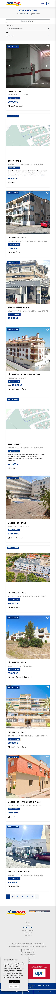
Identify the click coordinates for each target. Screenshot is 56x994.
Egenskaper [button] (28, 927)
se (42, 3)
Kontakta (28, 935)
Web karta (45, 985)
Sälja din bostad (28, 930)
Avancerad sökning (28, 21)
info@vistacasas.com (28, 950)
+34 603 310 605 (28, 955)
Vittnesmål (28, 933)
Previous (9, 65)
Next (46, 65)
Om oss (28, 925)
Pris (7, 32)
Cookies (39, 985)
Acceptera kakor (14, 982)
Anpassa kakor (14, 986)
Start (28, 922)
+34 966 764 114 (28, 952)
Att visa (9, 25)
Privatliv (33, 985)
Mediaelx (30, 987)
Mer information (15, 977)
